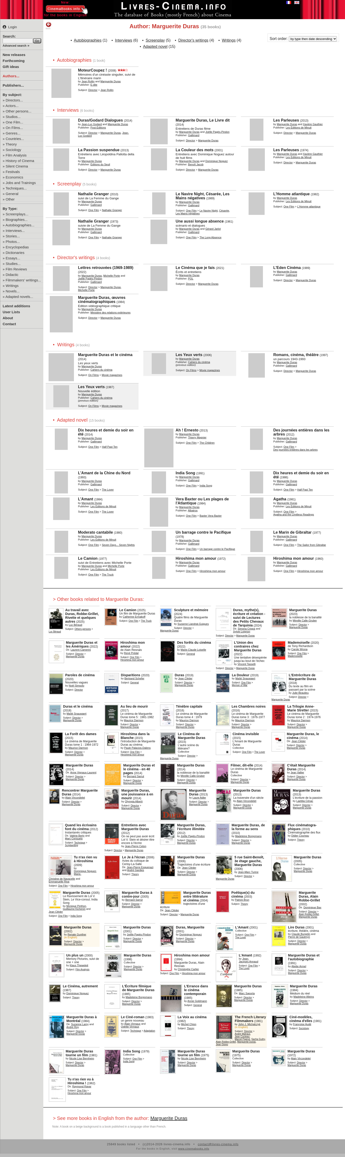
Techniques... (16, 188)
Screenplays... (17, 214)
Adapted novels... (19, 297)
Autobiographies (88, 40)
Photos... (13, 242)
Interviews (123, 40)
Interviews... (15, 231)
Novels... (13, 291)
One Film (93, 210)
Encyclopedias (17, 247)
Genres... (13, 133)
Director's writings (193, 40)
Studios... (13, 117)
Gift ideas (11, 67)
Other (10, 199)
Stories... (13, 236)
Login (10, 27)
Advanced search (14, 45)
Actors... (12, 106)
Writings (12, 286)
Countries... (15, 139)
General (12, 194)
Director (93, 90)
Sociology (13, 150)
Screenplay (155, 40)
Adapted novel (155, 47)
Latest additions (16, 306)
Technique (79, 842)
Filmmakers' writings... (23, 280)
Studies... (13, 264)
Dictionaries (15, 253)
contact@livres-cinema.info (218, 1144)
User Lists (11, 312)
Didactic (12, 275)
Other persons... (19, 111)
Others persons (82, 629)
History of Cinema (20, 161)
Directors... (14, 100)
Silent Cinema (17, 166)
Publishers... (13, 85)
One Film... (14, 122)
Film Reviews (16, 269)
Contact (9, 324)
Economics (14, 177)
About (8, 318)
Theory (11, 144)
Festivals (13, 172)
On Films (93, 375)
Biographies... (17, 220)
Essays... (13, 258)
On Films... (14, 128)
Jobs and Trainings (21, 183)
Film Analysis (16, 155)
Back (48, 26)
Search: (9, 36)
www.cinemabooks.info (193, 1148)
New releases (14, 55)
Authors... (11, 76)
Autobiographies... (20, 225)
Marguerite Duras (168, 1118)
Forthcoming (14, 61)
